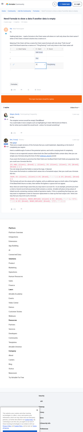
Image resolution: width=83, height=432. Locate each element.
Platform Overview (16, 232)
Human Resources (16, 276)
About (11, 355)
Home (4, 11)
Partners (12, 324)
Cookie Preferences (41, 429)
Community (12, 11)
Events (11, 298)
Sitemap (41, 407)
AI (9, 250)
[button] (2, 4)
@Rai (14, 143)
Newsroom (13, 373)
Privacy (41, 412)
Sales (11, 281)
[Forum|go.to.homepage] (15, 4)
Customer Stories (15, 311)
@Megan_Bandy (45, 156)
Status (11, 368)
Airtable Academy (15, 294)
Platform (12, 228)
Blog (10, 364)
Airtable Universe (15, 347)
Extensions (13, 241)
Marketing (12, 267)
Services (12, 329)
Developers (13, 333)
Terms (41, 418)
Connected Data (15, 254)
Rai (11, 29)
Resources (13, 320)
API (41, 401)
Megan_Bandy (14, 114)
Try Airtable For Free (16, 377)
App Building (13, 246)
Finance (12, 285)
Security (41, 396)
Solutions (12, 259)
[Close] (37, 415)
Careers (11, 360)
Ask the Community (24, 11)
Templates (13, 342)
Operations (13, 272)
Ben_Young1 (14, 140)
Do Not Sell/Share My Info (41, 423)
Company (12, 351)
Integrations (13, 237)
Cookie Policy (29, 425)
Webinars (12, 316)
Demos (11, 307)
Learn (11, 289)
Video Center (13, 303)
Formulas (36, 11)
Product (12, 263)
